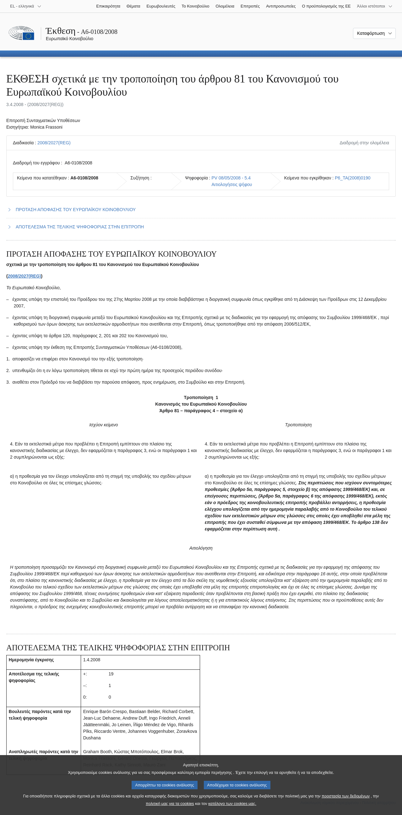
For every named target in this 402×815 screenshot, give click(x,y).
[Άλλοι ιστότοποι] (375, 6)
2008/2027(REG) (54, 142)
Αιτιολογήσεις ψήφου (232, 184)
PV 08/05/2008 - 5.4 (231, 177)
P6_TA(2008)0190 (352, 177)
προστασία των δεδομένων (346, 804)
